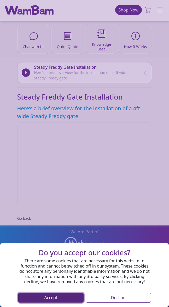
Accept (50, 297)
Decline (118, 297)
